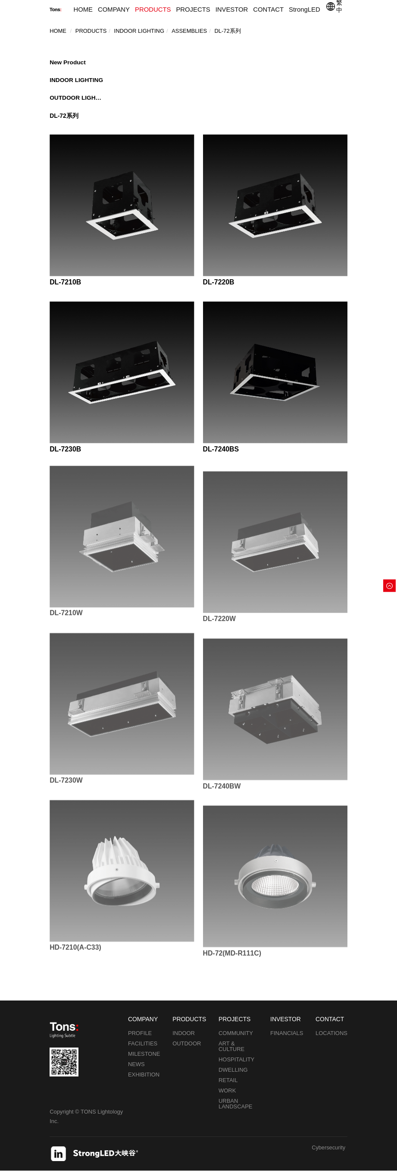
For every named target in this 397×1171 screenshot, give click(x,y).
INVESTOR (232, 9)
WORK (227, 1090)
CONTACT (268, 9)
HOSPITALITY (236, 1059)
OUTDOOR (186, 1043)
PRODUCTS (153, 9)
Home (58, 30)
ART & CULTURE (231, 1046)
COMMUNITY (236, 1033)
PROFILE (140, 1033)
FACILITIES (142, 1043)
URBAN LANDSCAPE (235, 1104)
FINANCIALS (286, 1033)
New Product (68, 61)
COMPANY (114, 9)
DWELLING (233, 1070)
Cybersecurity (328, 1148)
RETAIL (228, 1080)
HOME (83, 9)
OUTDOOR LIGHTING (76, 97)
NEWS (136, 1064)
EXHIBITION (143, 1074)
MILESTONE (144, 1054)
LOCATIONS (331, 1033)
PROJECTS (193, 9)
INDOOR (183, 1033)
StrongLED (304, 9)
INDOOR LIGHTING (76, 79)
